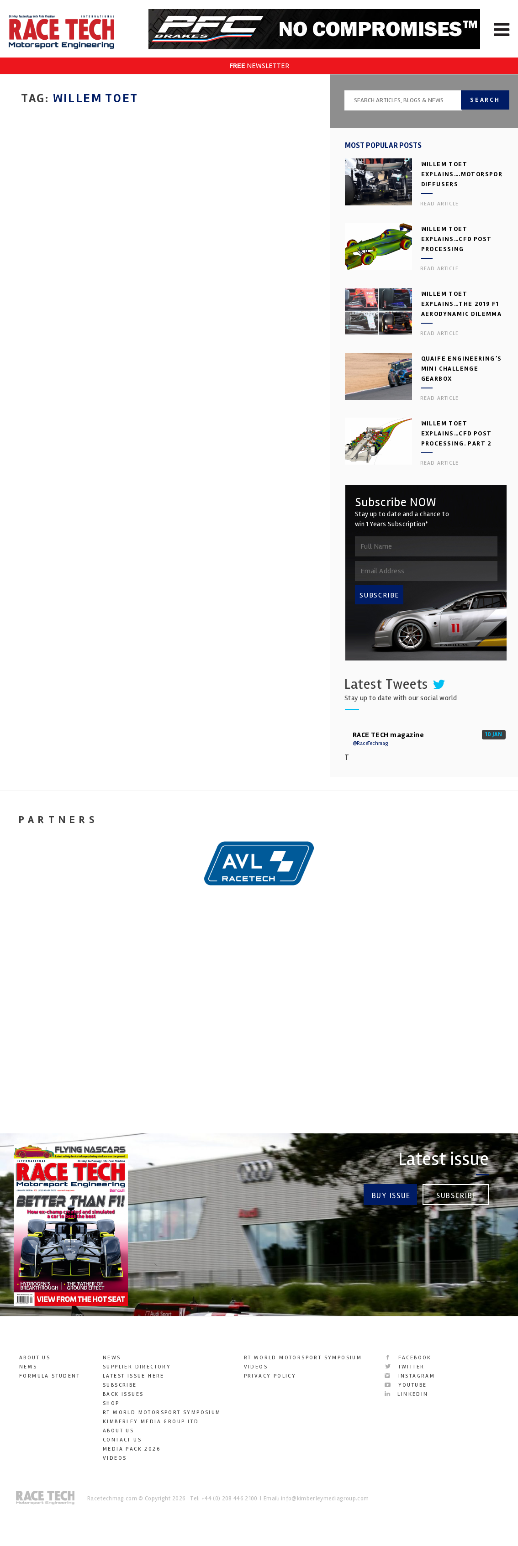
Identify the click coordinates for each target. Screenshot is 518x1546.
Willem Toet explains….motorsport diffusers (464, 174)
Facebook (408, 1357)
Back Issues (123, 1394)
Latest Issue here (133, 1376)
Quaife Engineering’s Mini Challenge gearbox (461, 369)
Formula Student (49, 1376)
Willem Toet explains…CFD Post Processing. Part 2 (456, 433)
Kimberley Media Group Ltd (151, 1421)
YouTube (406, 1385)
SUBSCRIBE (379, 595)
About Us (34, 1357)
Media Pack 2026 (131, 1449)
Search (485, 100)
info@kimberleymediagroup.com (325, 1498)
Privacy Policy (270, 1376)
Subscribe (456, 1195)
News (28, 1366)
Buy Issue (391, 1195)
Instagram (410, 1376)
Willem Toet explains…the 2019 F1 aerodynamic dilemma (461, 304)
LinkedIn (406, 1394)
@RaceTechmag (370, 743)
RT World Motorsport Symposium (162, 1412)
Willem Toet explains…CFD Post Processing (456, 239)
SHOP (111, 1403)
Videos (115, 1458)
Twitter (404, 1366)
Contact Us (122, 1439)
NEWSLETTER (259, 65)
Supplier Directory (137, 1366)
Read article (439, 203)
